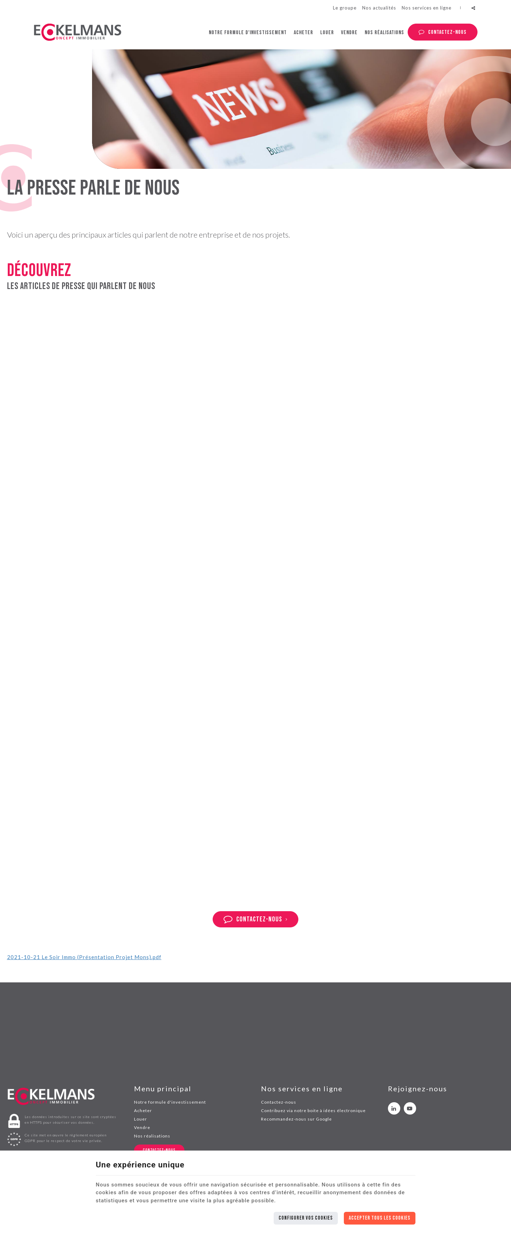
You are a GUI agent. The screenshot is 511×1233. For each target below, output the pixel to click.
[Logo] (78, 32)
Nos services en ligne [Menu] (302, 1088)
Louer (327, 32)
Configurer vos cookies (306, 1218)
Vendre (349, 32)
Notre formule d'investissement (248, 32)
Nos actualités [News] (379, 8)
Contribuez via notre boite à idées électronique (313, 1110)
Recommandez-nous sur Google (296, 1119)
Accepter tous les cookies (379, 1218)
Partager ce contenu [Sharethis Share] (473, 8)
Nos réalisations (384, 32)
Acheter (303, 32)
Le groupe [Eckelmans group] (345, 8)
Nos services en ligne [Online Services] (426, 8)
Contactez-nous (447, 32)
